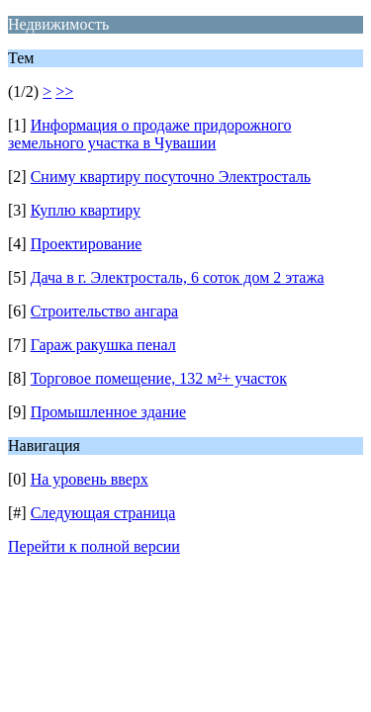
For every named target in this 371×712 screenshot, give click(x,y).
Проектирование (86, 243)
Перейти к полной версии (94, 546)
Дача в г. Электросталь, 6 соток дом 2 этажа (178, 277)
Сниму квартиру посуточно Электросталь (171, 176)
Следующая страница (103, 512)
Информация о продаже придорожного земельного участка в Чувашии (149, 134)
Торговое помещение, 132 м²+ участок (159, 378)
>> (64, 91)
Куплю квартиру (85, 210)
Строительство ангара (105, 311)
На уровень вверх (89, 479)
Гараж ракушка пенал (103, 344)
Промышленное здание (108, 411)
